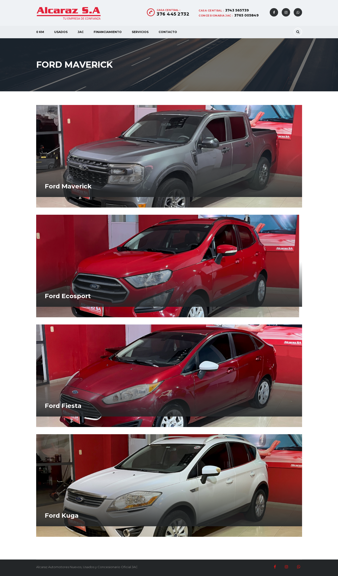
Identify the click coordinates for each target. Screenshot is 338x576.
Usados (61, 32)
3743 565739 (237, 10)
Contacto (168, 32)
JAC (81, 32)
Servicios (140, 32)
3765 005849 (246, 15)
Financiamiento (108, 32)
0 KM (40, 32)
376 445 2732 (173, 14)
